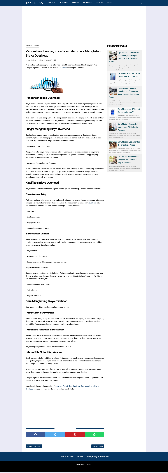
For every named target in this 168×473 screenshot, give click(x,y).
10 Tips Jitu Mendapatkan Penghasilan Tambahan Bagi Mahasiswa (129, 160)
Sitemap (80, 457)
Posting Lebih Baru (34, 447)
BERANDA (52, 3)
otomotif (60, 468)
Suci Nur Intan (32, 61)
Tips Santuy (122, 468)
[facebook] (35, 435)
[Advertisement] (84, 24)
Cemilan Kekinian (69, 468)
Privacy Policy (92, 457)
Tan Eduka (34, 2)
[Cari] (141, 3)
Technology (114, 468)
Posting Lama (98, 447)
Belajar (77, 468)
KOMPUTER (87, 3)
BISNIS (109, 3)
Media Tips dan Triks (86, 468)
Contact (69, 457)
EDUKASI (99, 3)
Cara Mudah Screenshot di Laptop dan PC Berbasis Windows (129, 127)
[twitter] (55, 435)
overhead (92, 204)
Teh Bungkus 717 (98, 468)
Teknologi (107, 468)
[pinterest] (75, 435)
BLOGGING (64, 3)
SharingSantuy (52, 468)
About (60, 457)
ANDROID (75, 3)
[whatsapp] (94, 435)
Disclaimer (106, 457)
